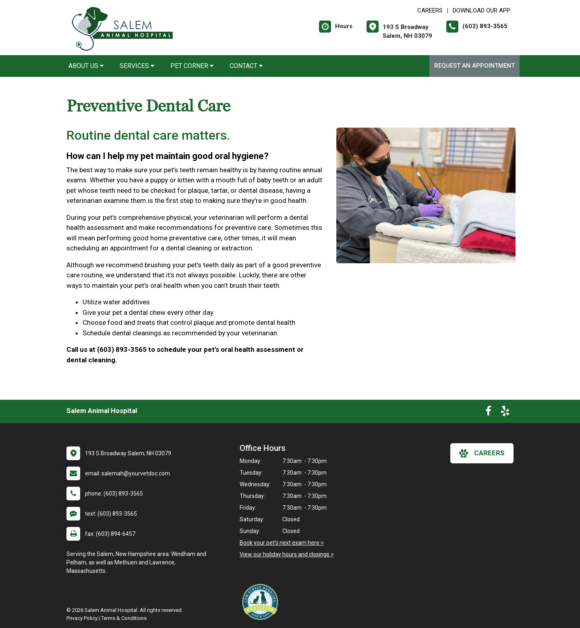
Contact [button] (246, 66)
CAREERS (430, 10)
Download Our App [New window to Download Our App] (481, 10)
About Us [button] (86, 66)
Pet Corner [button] (191, 66)
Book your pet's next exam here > (282, 542)
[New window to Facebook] (488, 412)
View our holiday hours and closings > (287, 554)
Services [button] (137, 66)
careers (482, 453)
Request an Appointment (474, 65)
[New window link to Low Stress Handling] (262, 602)
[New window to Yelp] (505, 412)
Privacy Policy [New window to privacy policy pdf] (81, 618)
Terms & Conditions (124, 618)
